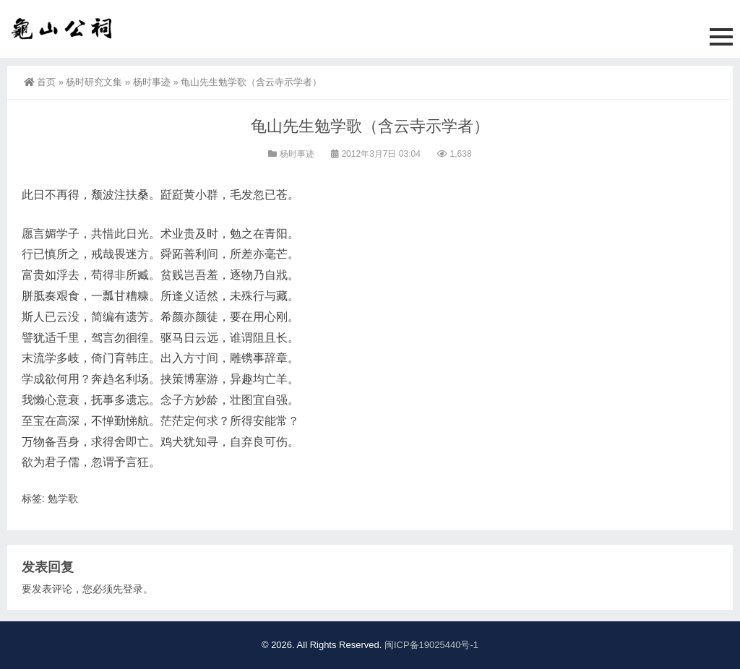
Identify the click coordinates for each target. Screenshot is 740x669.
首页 (40, 82)
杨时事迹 (152, 82)
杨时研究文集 (94, 82)
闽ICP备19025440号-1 (431, 644)
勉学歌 (63, 498)
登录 (133, 589)
